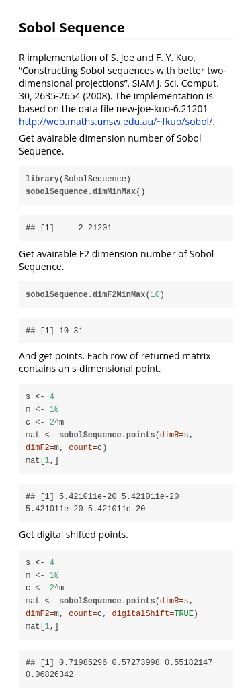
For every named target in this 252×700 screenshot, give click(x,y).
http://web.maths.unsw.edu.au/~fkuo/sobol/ (115, 121)
